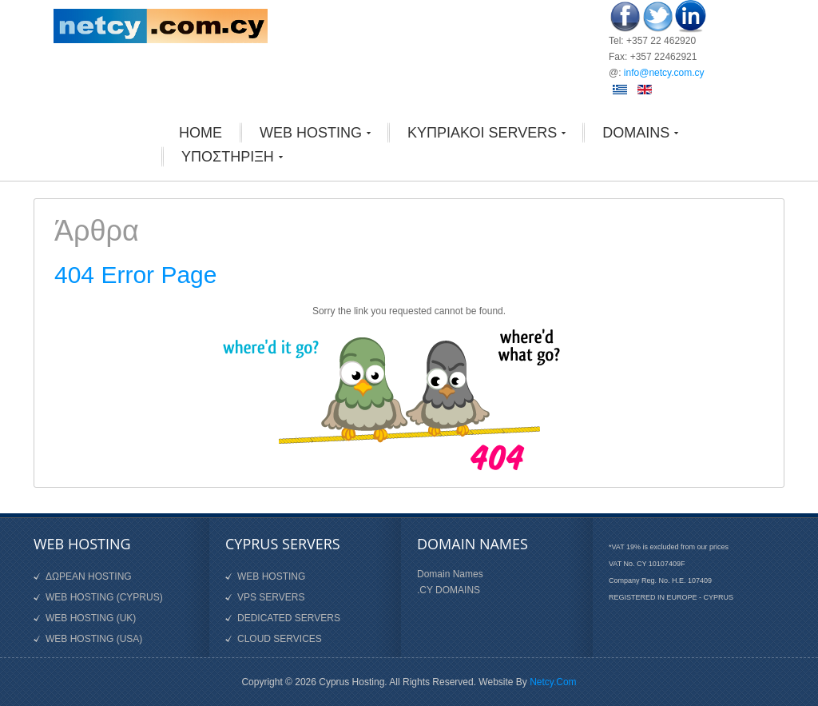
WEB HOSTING (271, 576)
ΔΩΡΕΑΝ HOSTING (89, 576)
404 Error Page (135, 274)
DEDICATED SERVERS (288, 618)
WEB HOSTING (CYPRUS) (104, 597)
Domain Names (450, 574)
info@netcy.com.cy (664, 72)
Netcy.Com (553, 682)
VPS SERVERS (270, 597)
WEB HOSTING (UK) (91, 618)
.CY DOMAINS (448, 590)
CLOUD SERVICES (279, 638)
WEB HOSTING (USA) (94, 638)
